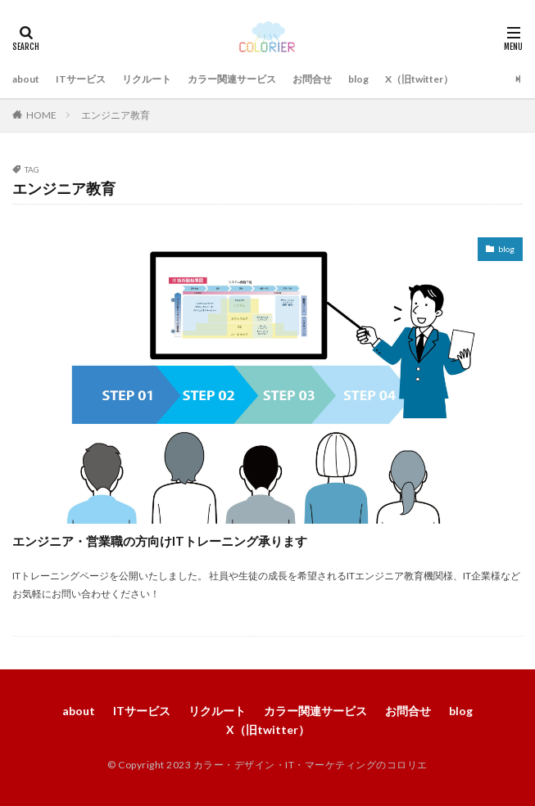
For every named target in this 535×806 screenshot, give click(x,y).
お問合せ (312, 79)
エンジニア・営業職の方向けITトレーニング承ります (159, 541)
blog (358, 79)
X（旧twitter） (419, 79)
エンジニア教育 (115, 115)
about (25, 79)
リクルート (146, 79)
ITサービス (81, 79)
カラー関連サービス (232, 79)
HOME (41, 115)
